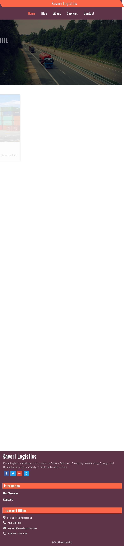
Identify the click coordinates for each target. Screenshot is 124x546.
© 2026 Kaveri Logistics (62, 542)
